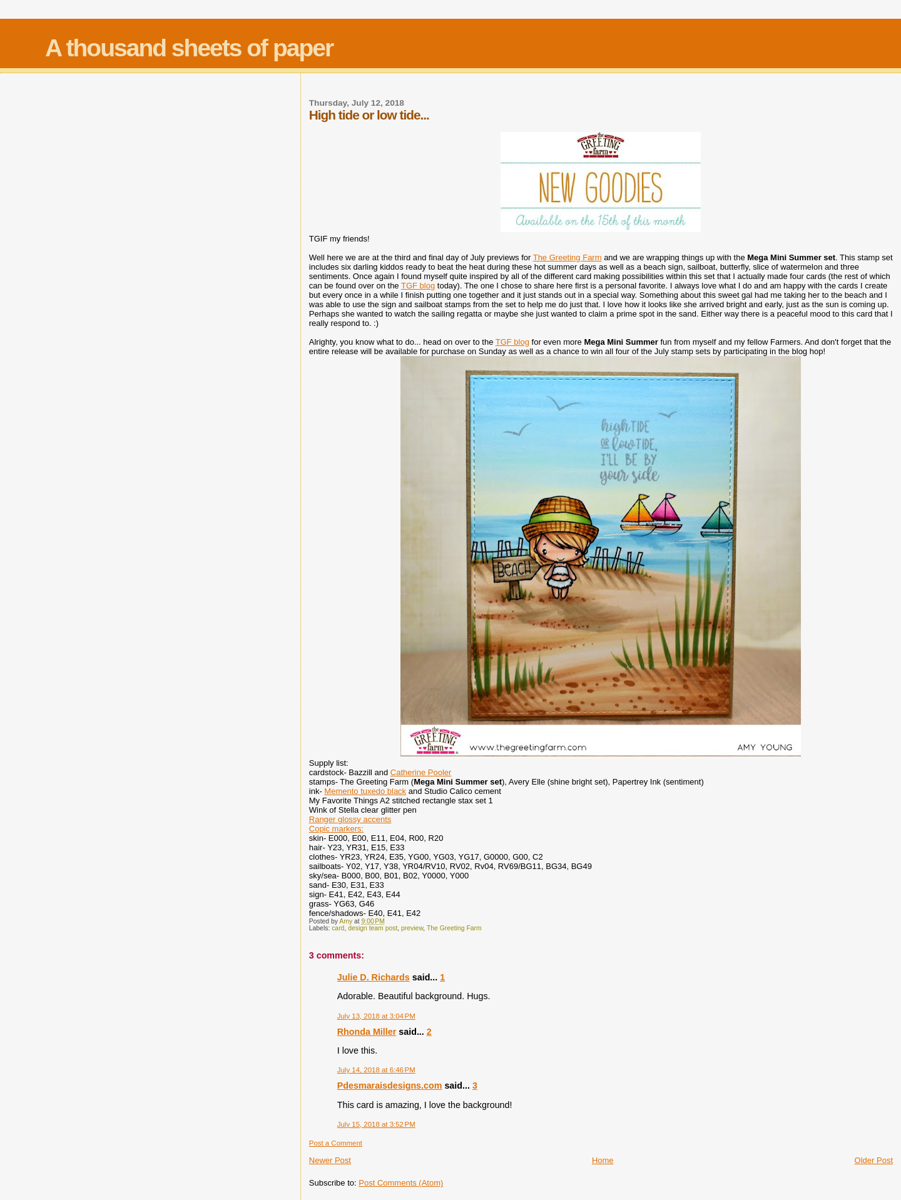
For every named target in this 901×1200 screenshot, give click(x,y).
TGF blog (418, 285)
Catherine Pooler (421, 772)
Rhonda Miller (367, 1032)
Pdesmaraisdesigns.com (389, 1086)
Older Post (874, 1160)
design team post (372, 928)
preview (412, 928)
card (338, 928)
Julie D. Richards (373, 977)
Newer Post (330, 1160)
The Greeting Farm (567, 257)
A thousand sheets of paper (189, 47)
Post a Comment (335, 1143)
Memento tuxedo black (365, 791)
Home (603, 1160)
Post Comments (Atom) (401, 1182)
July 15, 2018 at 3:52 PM (376, 1124)
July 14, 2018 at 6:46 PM (376, 1070)
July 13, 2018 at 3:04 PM (376, 1016)
